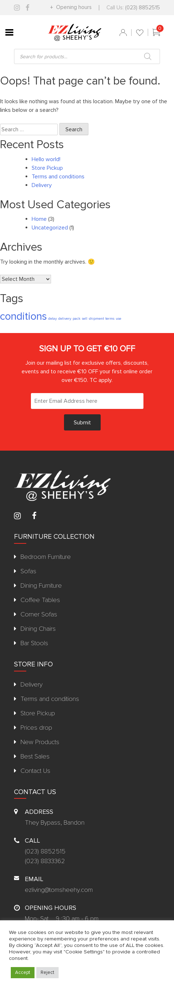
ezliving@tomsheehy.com (59, 890)
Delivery (42, 185)
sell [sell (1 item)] (84, 318)
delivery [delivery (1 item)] (64, 318)
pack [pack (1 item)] (77, 318)
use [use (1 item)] (118, 318)
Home (39, 219)
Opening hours (73, 7)
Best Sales (35, 756)
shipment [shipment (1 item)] (96, 318)
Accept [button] (22, 972)
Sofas (28, 571)
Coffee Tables (40, 600)
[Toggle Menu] (9, 32)
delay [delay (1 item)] (52, 318)
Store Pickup (47, 168)
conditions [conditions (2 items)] (23, 316)
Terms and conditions (58, 176)
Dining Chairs (38, 629)
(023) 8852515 (142, 7)
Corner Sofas (38, 614)
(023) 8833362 (45, 861)
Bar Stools (34, 643)
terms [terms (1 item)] (109, 318)
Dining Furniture (41, 585)
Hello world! (46, 159)
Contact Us (35, 771)
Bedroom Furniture (45, 557)
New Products (39, 742)
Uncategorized (50, 227)
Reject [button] (47, 972)
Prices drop (36, 728)
